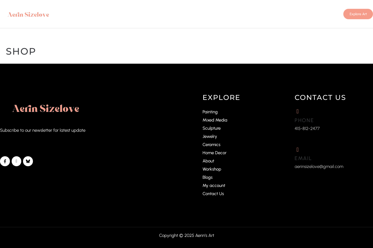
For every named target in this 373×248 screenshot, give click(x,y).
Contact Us (213, 193)
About (208, 161)
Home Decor (214, 152)
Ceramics (211, 144)
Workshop (212, 169)
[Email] (297, 149)
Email (303, 158)
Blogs (207, 177)
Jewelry (210, 136)
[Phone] (297, 111)
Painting (210, 112)
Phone (304, 120)
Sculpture (212, 128)
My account (214, 185)
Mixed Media (215, 120)
